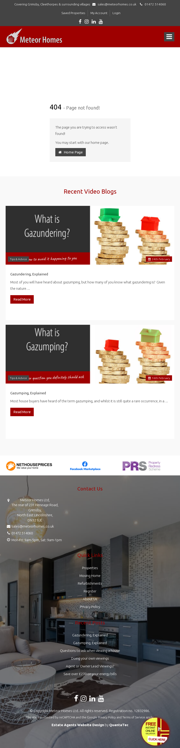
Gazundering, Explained (29, 274)
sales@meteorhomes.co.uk (115, 4)
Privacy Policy (90, 607)
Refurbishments (90, 583)
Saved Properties (73, 13)
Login (116, 13)
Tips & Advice (18, 259)
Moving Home (90, 576)
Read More (22, 299)
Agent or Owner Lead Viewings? (90, 666)
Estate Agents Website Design (78, 725)
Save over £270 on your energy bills (90, 674)
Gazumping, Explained (28, 393)
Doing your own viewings (90, 658)
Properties (90, 568)
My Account (98, 13)
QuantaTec (118, 725)
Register (90, 591)
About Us (90, 599)
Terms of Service (133, 717)
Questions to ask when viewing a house (90, 651)
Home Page (70, 152)
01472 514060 (152, 4)
